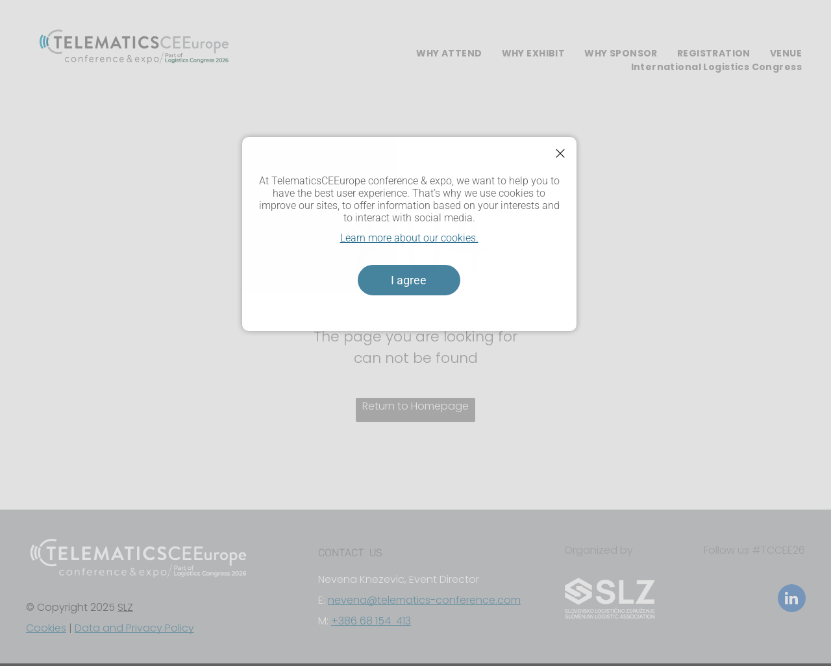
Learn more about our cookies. (409, 238)
